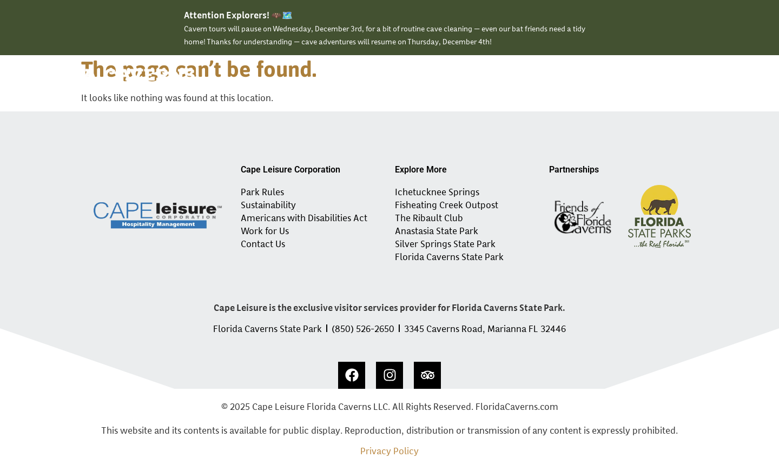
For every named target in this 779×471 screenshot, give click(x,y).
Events (519, 78)
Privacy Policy (389, 450)
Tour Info (574, 77)
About (621, 77)
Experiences (451, 78)
